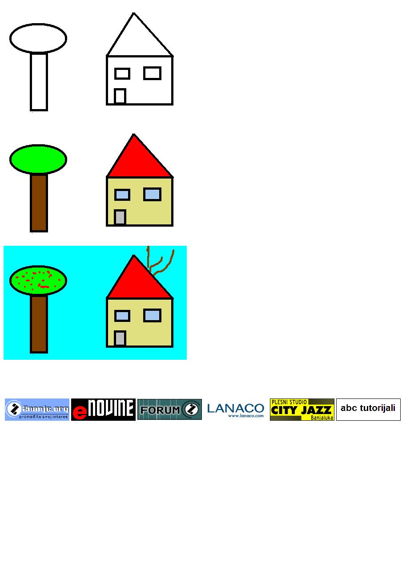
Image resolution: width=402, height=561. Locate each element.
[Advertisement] (201, 491)
